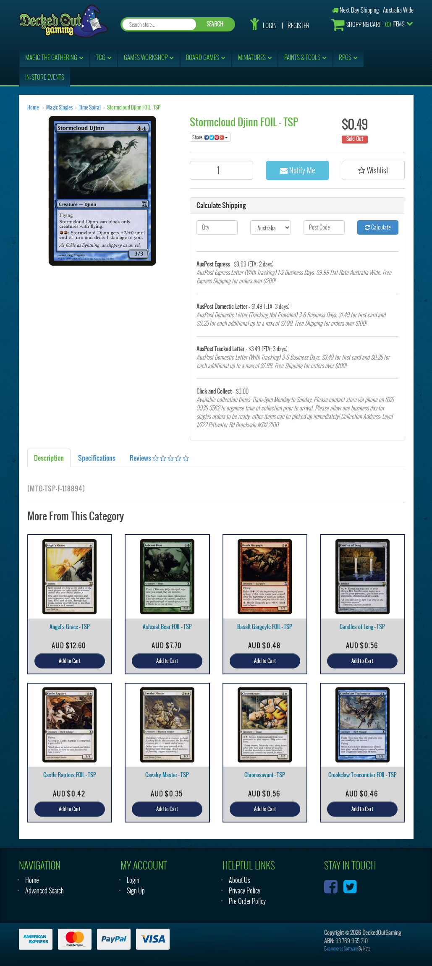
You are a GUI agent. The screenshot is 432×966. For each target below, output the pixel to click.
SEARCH (215, 24)
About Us (239, 880)
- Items (367, 24)
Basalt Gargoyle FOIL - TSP (264, 627)
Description (49, 458)
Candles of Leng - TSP (362, 627)
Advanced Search (44, 891)
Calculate (378, 227)
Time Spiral (90, 107)
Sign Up (136, 891)
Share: (210, 137)
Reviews (159, 458)
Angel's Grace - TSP (70, 627)
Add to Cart (70, 661)
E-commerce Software (341, 948)
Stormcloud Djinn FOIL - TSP (133, 107)
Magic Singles (59, 107)
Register (298, 25)
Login (270, 25)
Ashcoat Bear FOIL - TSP (167, 627)
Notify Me (297, 170)
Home (33, 107)
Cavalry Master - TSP (167, 775)
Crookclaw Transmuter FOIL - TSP (362, 775)
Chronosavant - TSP (264, 775)
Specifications (96, 458)
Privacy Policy (244, 891)
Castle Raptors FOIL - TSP (69, 775)
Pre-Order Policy (247, 901)
